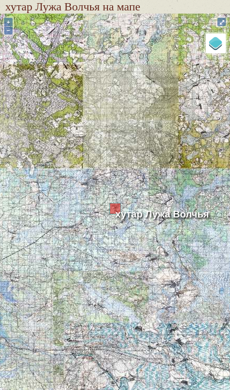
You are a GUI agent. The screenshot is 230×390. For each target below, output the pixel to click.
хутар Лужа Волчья (162, 214)
